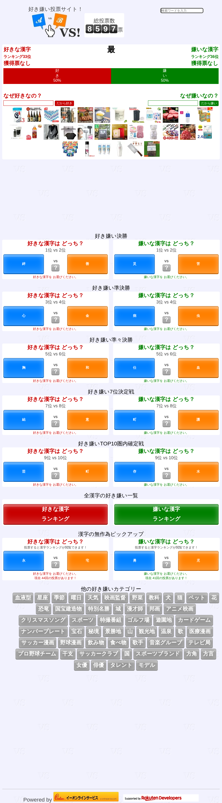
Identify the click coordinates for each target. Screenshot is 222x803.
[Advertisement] (164, 25)
